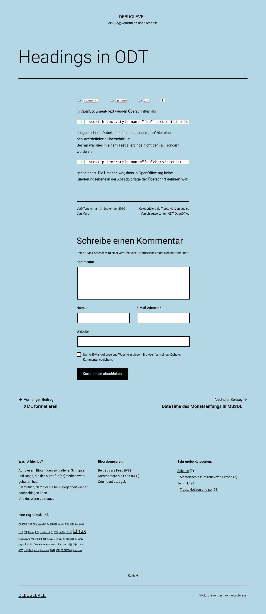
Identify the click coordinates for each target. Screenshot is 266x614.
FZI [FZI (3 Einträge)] (37, 532)
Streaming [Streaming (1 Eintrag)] (44, 550)
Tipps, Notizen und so (175, 208)
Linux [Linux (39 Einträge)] (79, 531)
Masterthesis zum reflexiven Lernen (206, 477)
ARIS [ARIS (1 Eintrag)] (35, 524)
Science (183, 471)
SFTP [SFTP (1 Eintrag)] (20, 550)
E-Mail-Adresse (149, 308)
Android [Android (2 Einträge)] (22, 523)
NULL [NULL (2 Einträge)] (30, 544)
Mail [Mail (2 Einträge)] (33, 538)
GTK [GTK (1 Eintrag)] (56, 532)
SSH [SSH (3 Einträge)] (30, 550)
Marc (86, 213)
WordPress (239, 595)
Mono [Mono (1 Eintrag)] (59, 539)
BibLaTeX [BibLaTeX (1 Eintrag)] (42, 524)
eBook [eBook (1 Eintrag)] (81, 524)
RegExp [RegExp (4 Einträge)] (71, 544)
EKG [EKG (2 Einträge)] (20, 532)
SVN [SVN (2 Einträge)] (52, 550)
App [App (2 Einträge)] (30, 523)
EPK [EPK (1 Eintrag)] (25, 532)
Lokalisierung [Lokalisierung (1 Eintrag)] (24, 539)
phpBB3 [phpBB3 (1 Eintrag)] (53, 544)
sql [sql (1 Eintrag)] (25, 550)
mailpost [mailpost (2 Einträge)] (41, 538)
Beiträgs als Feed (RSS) (115, 470)
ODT (170, 213)
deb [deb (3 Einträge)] (72, 523)
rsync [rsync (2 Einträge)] (80, 544)
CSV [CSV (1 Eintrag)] (67, 524)
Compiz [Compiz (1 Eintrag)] (61, 524)
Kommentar (85, 262)
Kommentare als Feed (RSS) (118, 476)
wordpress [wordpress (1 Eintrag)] (77, 550)
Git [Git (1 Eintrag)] (52, 532)
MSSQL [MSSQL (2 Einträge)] (79, 538)
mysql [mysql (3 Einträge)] (22, 544)
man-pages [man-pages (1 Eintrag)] (52, 539)
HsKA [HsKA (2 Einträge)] (62, 532)
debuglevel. (133, 16)
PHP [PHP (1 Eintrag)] (48, 544)
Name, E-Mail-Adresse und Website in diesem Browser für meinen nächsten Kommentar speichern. (132, 357)
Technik (183, 483)
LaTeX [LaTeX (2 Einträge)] (68, 532)
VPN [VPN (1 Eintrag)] (58, 550)
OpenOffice (182, 213)
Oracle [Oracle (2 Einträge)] (36, 544)
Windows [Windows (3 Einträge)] (66, 550)
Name (82, 308)
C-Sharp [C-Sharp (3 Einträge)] (52, 523)
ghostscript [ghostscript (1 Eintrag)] (45, 532)
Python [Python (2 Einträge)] (62, 544)
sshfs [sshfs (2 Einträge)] (36, 550)
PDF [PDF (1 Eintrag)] (43, 544)
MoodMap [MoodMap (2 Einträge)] (68, 538)
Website (83, 331)
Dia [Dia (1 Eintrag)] (76, 524)
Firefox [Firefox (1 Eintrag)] (31, 532)
